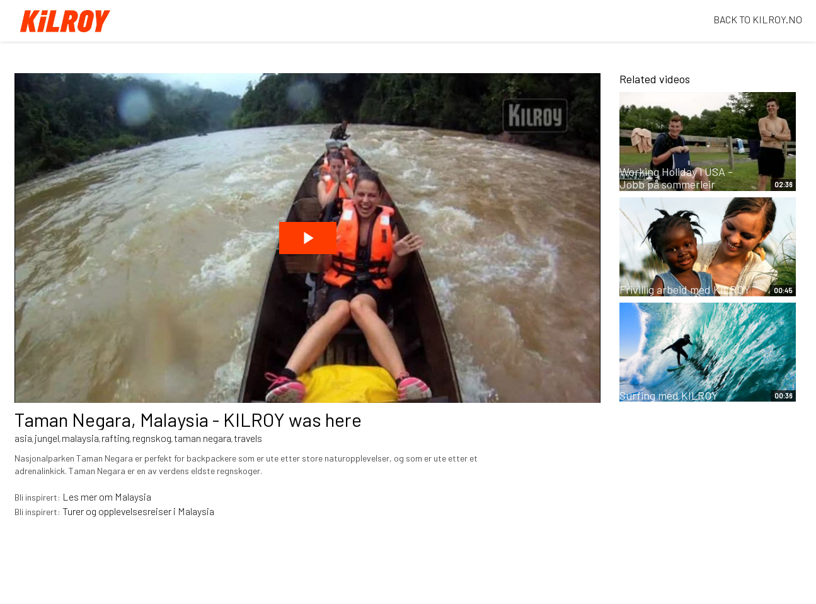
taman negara (202, 438)
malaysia (80, 438)
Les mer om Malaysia (106, 496)
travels (248, 438)
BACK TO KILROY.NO (757, 19)
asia (23, 438)
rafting (115, 438)
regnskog (151, 438)
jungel (47, 438)
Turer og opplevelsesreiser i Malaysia (138, 511)
